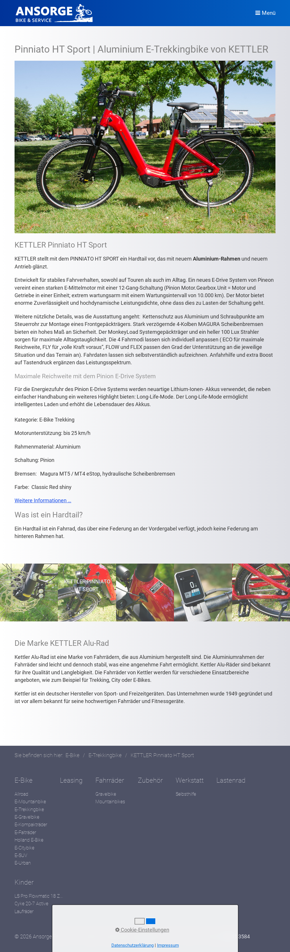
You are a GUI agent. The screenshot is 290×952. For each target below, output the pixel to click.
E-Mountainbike (30, 801)
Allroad (21, 794)
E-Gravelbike (27, 817)
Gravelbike (105, 794)
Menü (268, 13)
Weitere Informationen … (43, 500)
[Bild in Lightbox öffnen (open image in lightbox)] (145, 147)
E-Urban (23, 863)
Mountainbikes (110, 801)
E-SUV (21, 855)
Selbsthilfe (186, 794)
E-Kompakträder (31, 824)
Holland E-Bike (29, 840)
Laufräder (24, 911)
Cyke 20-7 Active (31, 903)
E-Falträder (25, 832)
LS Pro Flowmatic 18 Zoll (39, 896)
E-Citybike (24, 848)
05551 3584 (236, 937)
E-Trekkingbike (29, 809)
